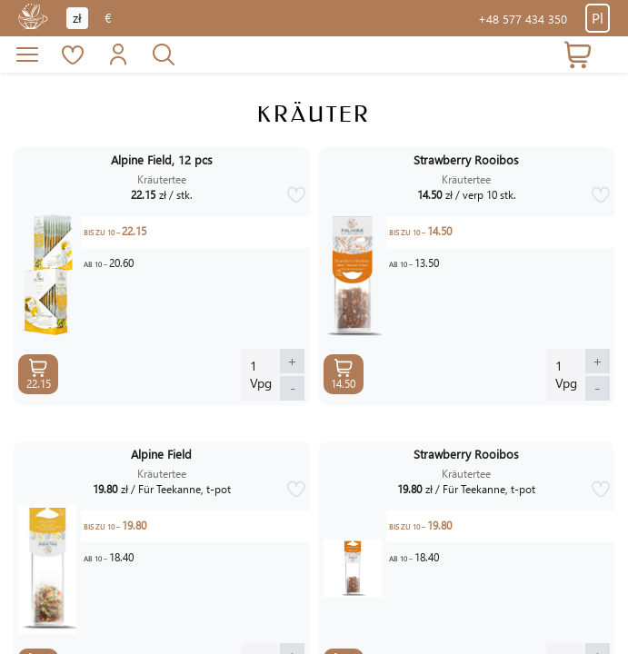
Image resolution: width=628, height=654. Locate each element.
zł (77, 17)
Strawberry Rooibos (466, 160)
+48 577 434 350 (522, 18)
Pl (597, 17)
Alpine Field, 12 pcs (162, 160)
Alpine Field (161, 454)
